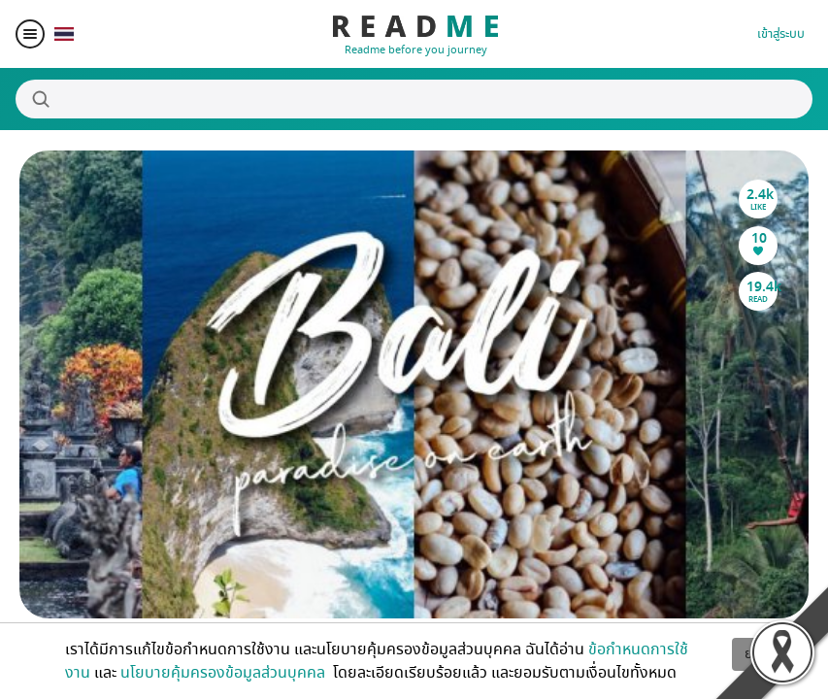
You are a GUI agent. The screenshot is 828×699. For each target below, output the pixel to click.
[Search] (414, 99)
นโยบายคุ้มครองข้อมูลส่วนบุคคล (224, 672)
